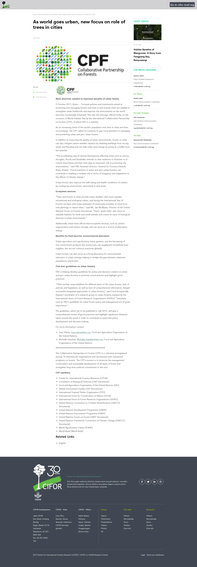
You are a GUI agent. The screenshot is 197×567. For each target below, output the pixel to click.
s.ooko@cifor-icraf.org (142, 105)
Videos (104, 525)
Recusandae (129, 519)
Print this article (39, 97)
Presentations (106, 522)
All (102, 531)
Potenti (127, 515)
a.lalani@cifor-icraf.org (142, 86)
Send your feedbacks (155, 554)
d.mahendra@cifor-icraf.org (144, 147)
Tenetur (127, 525)
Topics (103, 515)
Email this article (40, 92)
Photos (104, 528)
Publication (105, 519)
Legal (143, 554)
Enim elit (127, 528)
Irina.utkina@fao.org (80, 332)
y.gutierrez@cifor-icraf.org (143, 128)
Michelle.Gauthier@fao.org (90, 339)
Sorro (126, 522)
